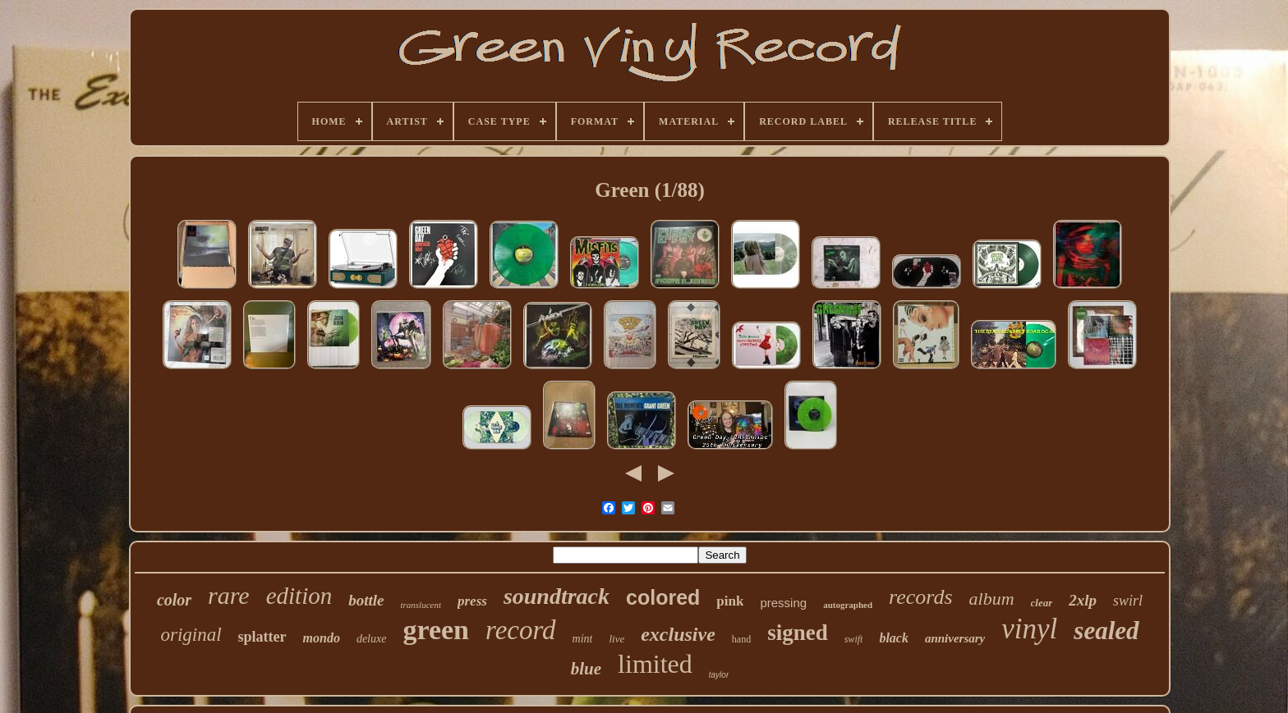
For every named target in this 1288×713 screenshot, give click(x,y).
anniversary (955, 638)
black (893, 638)
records (921, 597)
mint (583, 639)
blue (586, 669)
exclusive (678, 634)
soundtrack (557, 596)
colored (663, 597)
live (616, 639)
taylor (719, 674)
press (472, 601)
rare (229, 595)
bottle (366, 600)
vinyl (1029, 629)
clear (1042, 602)
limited (655, 664)
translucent (420, 605)
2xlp (1083, 600)
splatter (262, 636)
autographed (847, 605)
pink (729, 601)
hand (741, 639)
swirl (1128, 600)
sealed (1106, 630)
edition (299, 596)
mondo (321, 638)
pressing (783, 603)
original (190, 634)
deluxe (371, 639)
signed (797, 632)
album (991, 598)
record (520, 630)
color (174, 600)
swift (853, 639)
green (435, 630)
